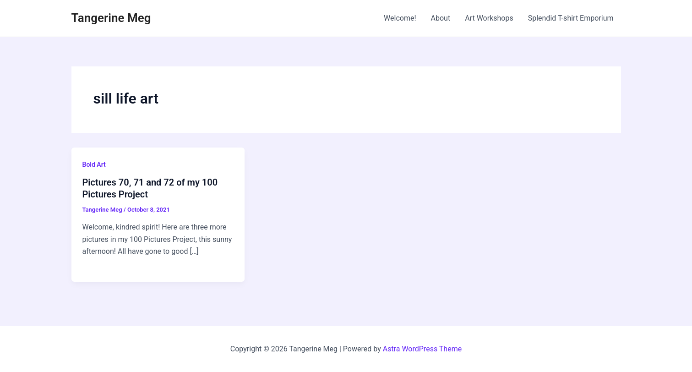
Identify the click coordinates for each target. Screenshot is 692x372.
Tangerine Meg (111, 18)
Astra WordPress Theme (422, 349)
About (441, 18)
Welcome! (400, 18)
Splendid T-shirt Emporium (571, 18)
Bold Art (94, 164)
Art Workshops (489, 18)
